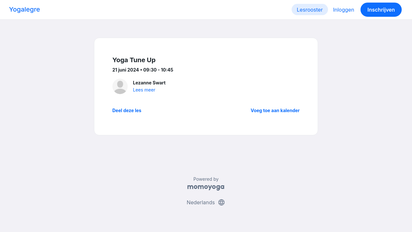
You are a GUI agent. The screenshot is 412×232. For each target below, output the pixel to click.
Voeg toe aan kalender (275, 110)
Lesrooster (310, 9)
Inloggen (343, 9)
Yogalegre (24, 9)
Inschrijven (381, 9)
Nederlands (206, 202)
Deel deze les (126, 110)
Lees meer (144, 89)
